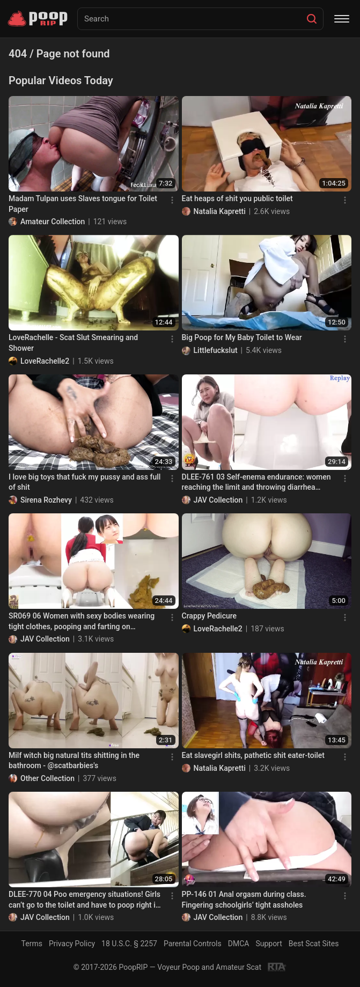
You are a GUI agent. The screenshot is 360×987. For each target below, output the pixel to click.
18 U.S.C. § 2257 (129, 943)
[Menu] (342, 19)
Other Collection (47, 778)
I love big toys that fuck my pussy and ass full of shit (84, 482)
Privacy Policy (72, 943)
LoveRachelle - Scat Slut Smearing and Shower (73, 342)
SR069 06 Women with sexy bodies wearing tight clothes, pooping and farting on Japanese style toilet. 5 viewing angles (82, 622)
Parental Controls (193, 943)
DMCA (238, 943)
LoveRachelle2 (44, 361)
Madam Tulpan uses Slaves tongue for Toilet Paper (83, 203)
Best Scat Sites (314, 943)
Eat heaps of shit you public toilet (237, 198)
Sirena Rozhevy (46, 500)
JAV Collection (218, 500)
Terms (31, 943)
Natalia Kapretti (220, 211)
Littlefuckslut (216, 350)
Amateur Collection (52, 221)
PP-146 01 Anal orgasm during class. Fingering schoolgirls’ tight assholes (244, 899)
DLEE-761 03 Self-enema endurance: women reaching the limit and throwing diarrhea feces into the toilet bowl (256, 483)
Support (268, 943)
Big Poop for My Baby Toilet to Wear (242, 337)
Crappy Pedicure (209, 616)
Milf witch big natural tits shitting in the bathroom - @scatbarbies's (74, 760)
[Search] (311, 19)
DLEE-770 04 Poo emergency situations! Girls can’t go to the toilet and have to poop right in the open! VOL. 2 (84, 900)
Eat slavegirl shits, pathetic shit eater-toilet (253, 755)
